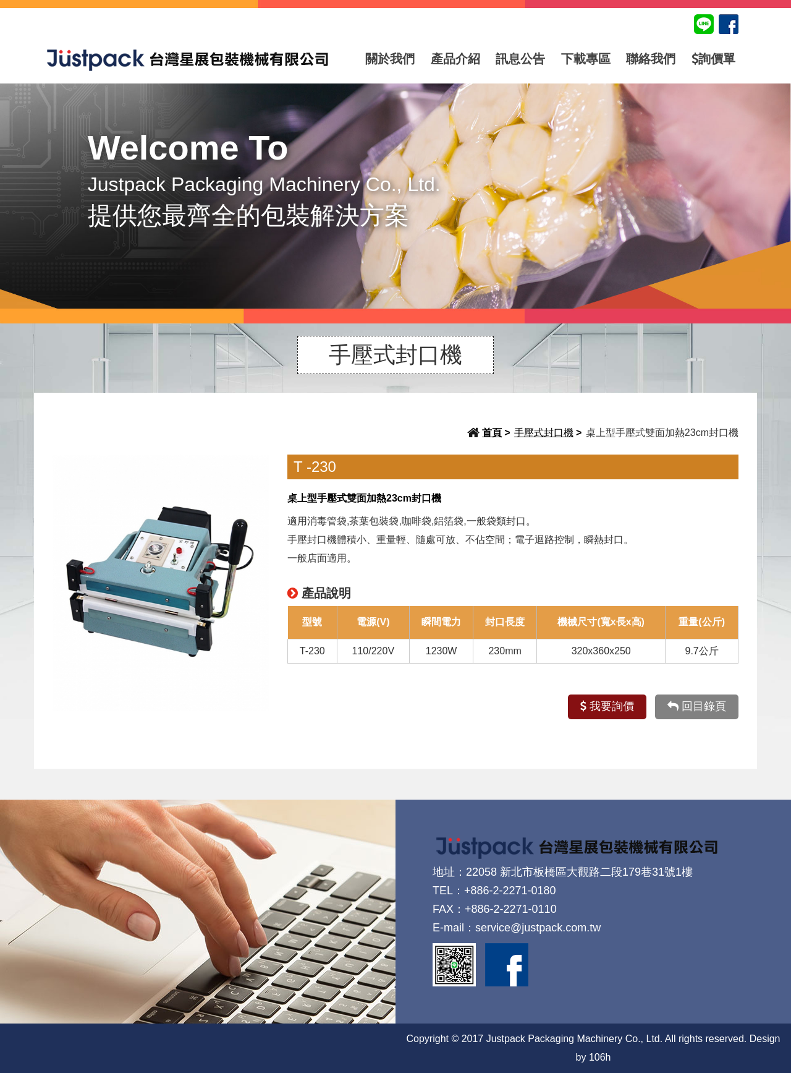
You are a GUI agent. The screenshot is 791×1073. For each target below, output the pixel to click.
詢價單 (713, 59)
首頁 (492, 432)
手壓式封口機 (543, 432)
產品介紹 (455, 59)
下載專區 (586, 59)
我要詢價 (607, 706)
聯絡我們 (650, 59)
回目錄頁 (696, 706)
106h (600, 1057)
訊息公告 (520, 59)
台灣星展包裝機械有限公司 (187, 58)
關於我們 (390, 59)
